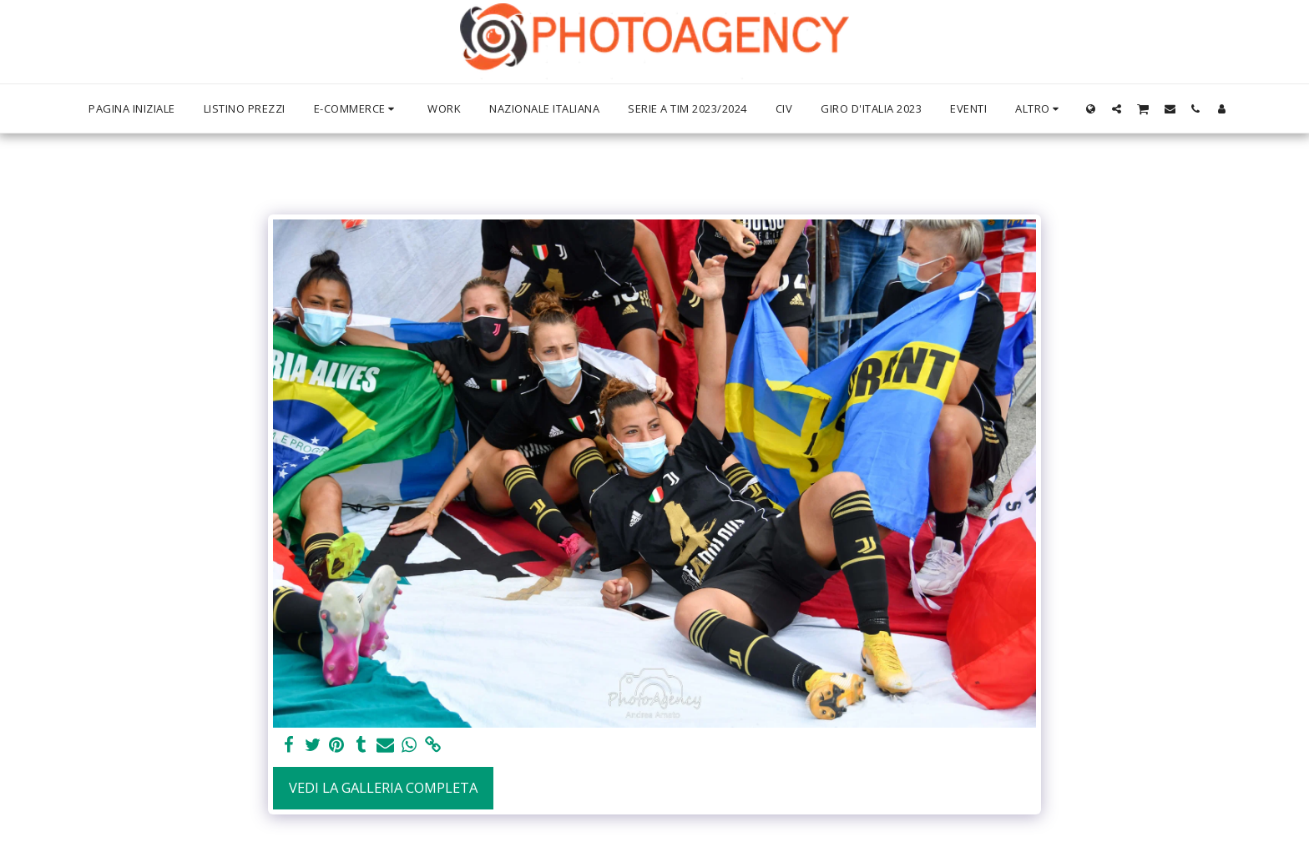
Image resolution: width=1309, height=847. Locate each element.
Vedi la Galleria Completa (383, 787)
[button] (1116, 108)
